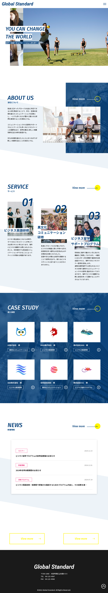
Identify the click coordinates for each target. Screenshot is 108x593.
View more (31, 538)
